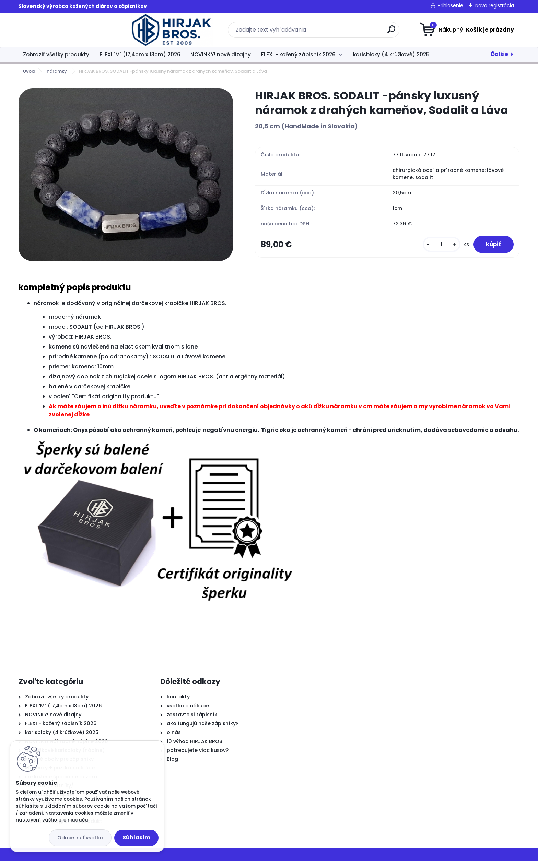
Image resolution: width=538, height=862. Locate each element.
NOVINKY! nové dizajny (220, 54)
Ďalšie (499, 54)
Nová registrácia (494, 5)
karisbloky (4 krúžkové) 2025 (391, 54)
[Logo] (61, 30)
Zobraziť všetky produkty (56, 54)
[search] (336, 32)
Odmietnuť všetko (80, 837)
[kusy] (438, 245)
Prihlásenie (450, 5)
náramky (57, 71)
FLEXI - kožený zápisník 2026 (298, 54)
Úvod (29, 71)
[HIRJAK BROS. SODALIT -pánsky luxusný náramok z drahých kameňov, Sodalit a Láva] (126, 174)
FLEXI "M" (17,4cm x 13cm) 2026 (140, 54)
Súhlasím (136, 837)
